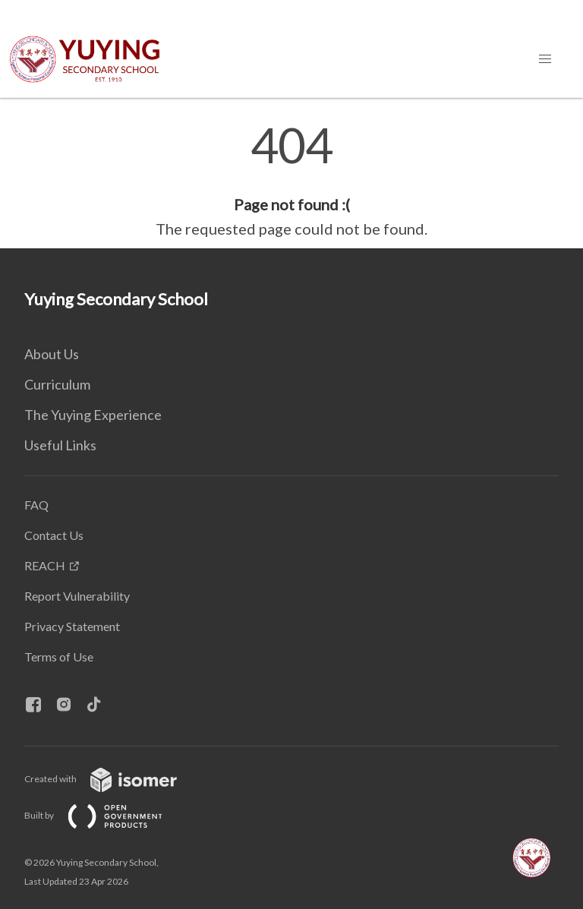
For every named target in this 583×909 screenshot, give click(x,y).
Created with (112, 778)
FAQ (36, 504)
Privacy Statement (72, 626)
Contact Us (54, 535)
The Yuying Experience (93, 414)
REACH (44, 565)
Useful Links (60, 445)
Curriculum (57, 384)
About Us (51, 354)
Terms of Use (58, 656)
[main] (291, 181)
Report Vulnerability (77, 596)
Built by (105, 815)
